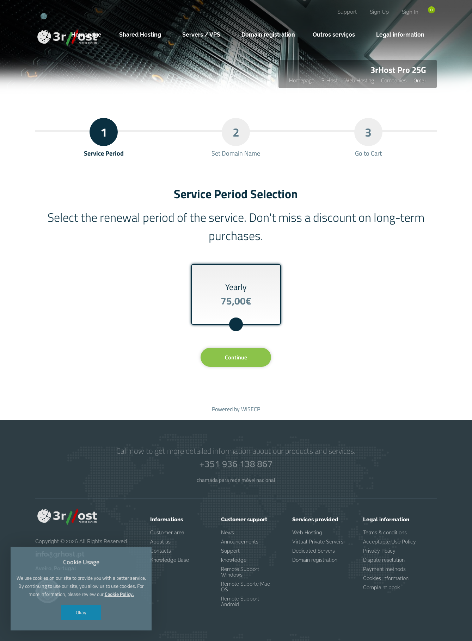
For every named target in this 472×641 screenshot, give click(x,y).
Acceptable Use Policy (389, 542)
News (227, 532)
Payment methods (384, 569)
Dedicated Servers (313, 551)
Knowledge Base (169, 560)
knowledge (233, 560)
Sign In (410, 12)
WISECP (250, 409)
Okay (81, 612)
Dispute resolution (384, 560)
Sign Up (379, 12)
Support (347, 12)
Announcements (239, 542)
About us (160, 542)
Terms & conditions (385, 532)
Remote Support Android (240, 601)
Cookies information (386, 578)
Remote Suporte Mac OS (245, 586)
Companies (393, 80)
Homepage (301, 80)
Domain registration (314, 560)
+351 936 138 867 (236, 464)
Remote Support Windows (240, 572)
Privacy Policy (379, 551)
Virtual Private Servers (317, 542)
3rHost (329, 80)
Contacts (160, 551)
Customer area (167, 532)
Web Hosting (359, 80)
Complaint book (381, 587)
